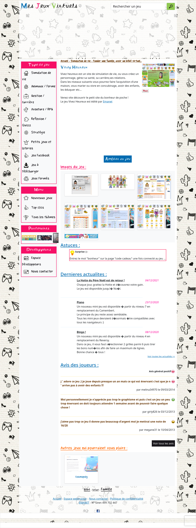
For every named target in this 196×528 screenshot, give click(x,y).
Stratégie (33, 133)
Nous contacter (37, 272)
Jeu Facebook (36, 156)
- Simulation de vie (79, 61)
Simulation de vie (36, 75)
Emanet (107, 101)
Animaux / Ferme (38, 87)
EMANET (84, 502)
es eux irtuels (49, 6)
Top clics (33, 208)
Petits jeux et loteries (36, 144)
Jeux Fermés (35, 179)
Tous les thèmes (38, 217)
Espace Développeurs (31, 260)
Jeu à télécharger (30, 167)
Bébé (87, 489)
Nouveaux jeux (37, 198)
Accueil (64, 61)
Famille (106, 489)
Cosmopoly (81, 477)
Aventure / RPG (37, 110)
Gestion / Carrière (33, 98)
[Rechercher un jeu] (138, 6)
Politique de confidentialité (126, 499)
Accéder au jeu (117, 159)
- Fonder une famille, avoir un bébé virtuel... (116, 61)
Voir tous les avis (163, 443)
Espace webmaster (75, 499)
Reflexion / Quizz (34, 121)
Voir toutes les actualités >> (161, 356)
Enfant (95, 490)
